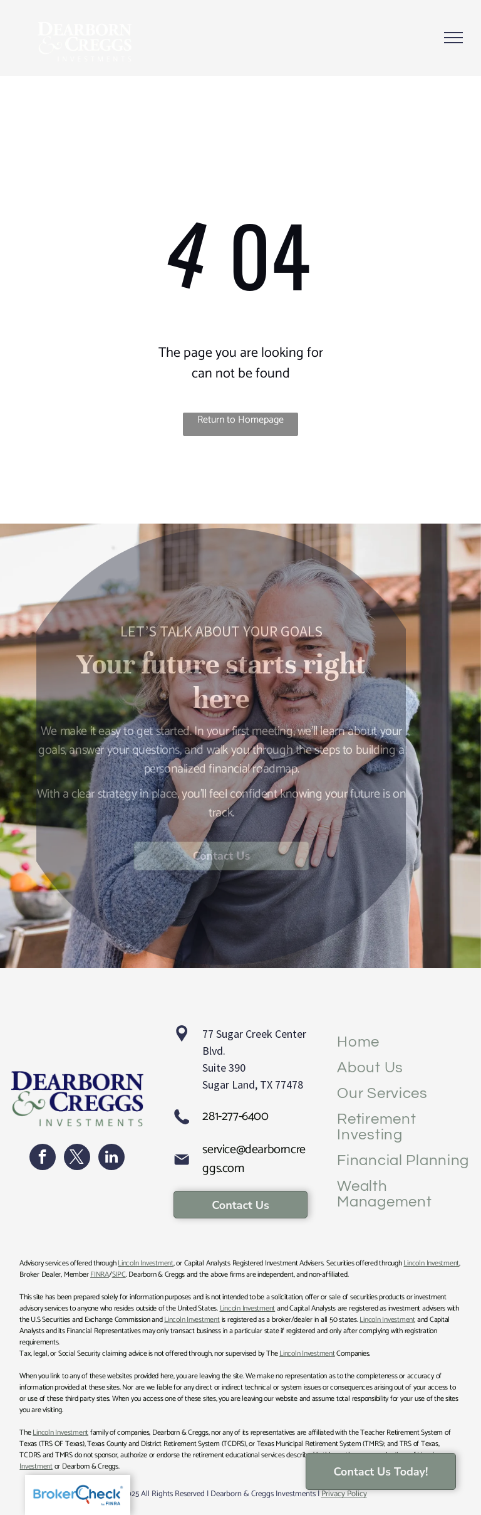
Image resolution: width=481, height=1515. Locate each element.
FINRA (99, 1274)
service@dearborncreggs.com (253, 1159)
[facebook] (42, 1158)
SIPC (119, 1274)
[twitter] (77, 1158)
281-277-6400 (235, 1116)
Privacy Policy (344, 1494)
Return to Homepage (240, 420)
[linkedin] (111, 1158)
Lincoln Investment (145, 1263)
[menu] (453, 37)
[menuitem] (404, 1042)
